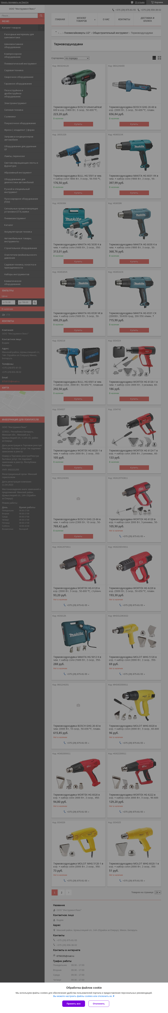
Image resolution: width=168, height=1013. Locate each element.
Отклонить (99, 1003)
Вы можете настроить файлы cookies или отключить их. (82, 996)
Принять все (74, 1003)
